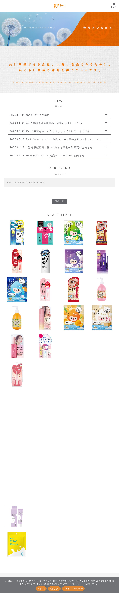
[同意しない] (115, 585)
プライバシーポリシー (73, 589)
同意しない (54, 589)
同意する (41, 589)
